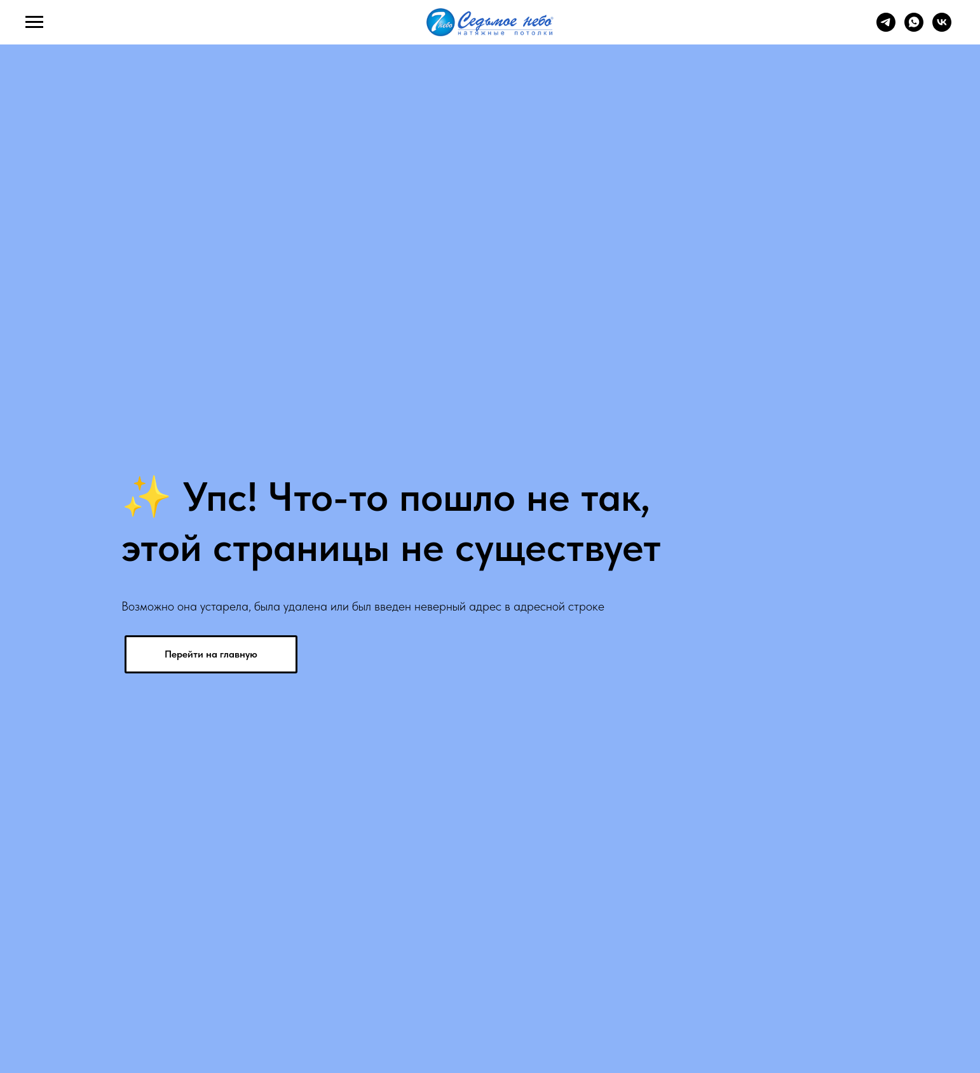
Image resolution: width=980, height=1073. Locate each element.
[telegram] (885, 28)
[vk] (941, 28)
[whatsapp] (913, 28)
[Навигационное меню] (34, 22)
